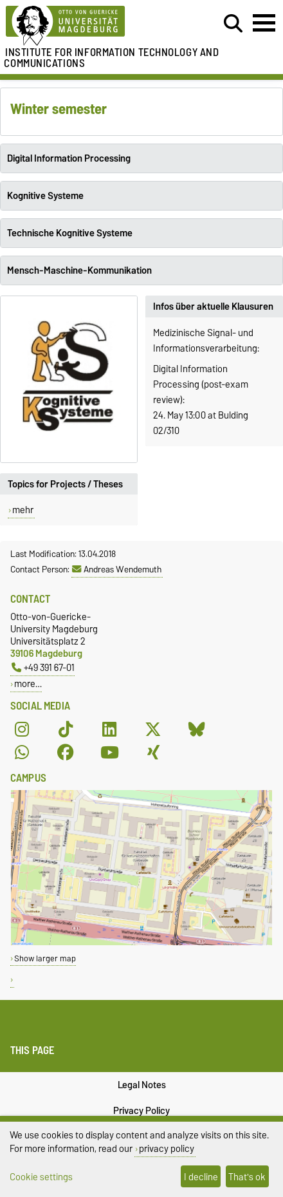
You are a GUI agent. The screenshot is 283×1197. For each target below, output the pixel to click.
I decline (201, 1177)
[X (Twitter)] (153, 728)
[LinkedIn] (109, 728)
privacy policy (166, 1148)
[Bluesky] (196, 728)
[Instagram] (21, 728)
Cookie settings (41, 1177)
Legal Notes (142, 1085)
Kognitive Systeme (45, 195)
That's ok (247, 1177)
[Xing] (153, 752)
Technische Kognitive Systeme (69, 233)
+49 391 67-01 (43, 667)
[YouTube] (109, 752)
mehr (22, 510)
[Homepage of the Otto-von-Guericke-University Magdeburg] (87, 26)
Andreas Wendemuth (116, 569)
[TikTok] (65, 728)
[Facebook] (65, 752)
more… (28, 683)
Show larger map (45, 958)
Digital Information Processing (69, 158)
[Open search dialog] (233, 23)
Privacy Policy (141, 1110)
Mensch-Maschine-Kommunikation (79, 270)
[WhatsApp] (21, 752)
